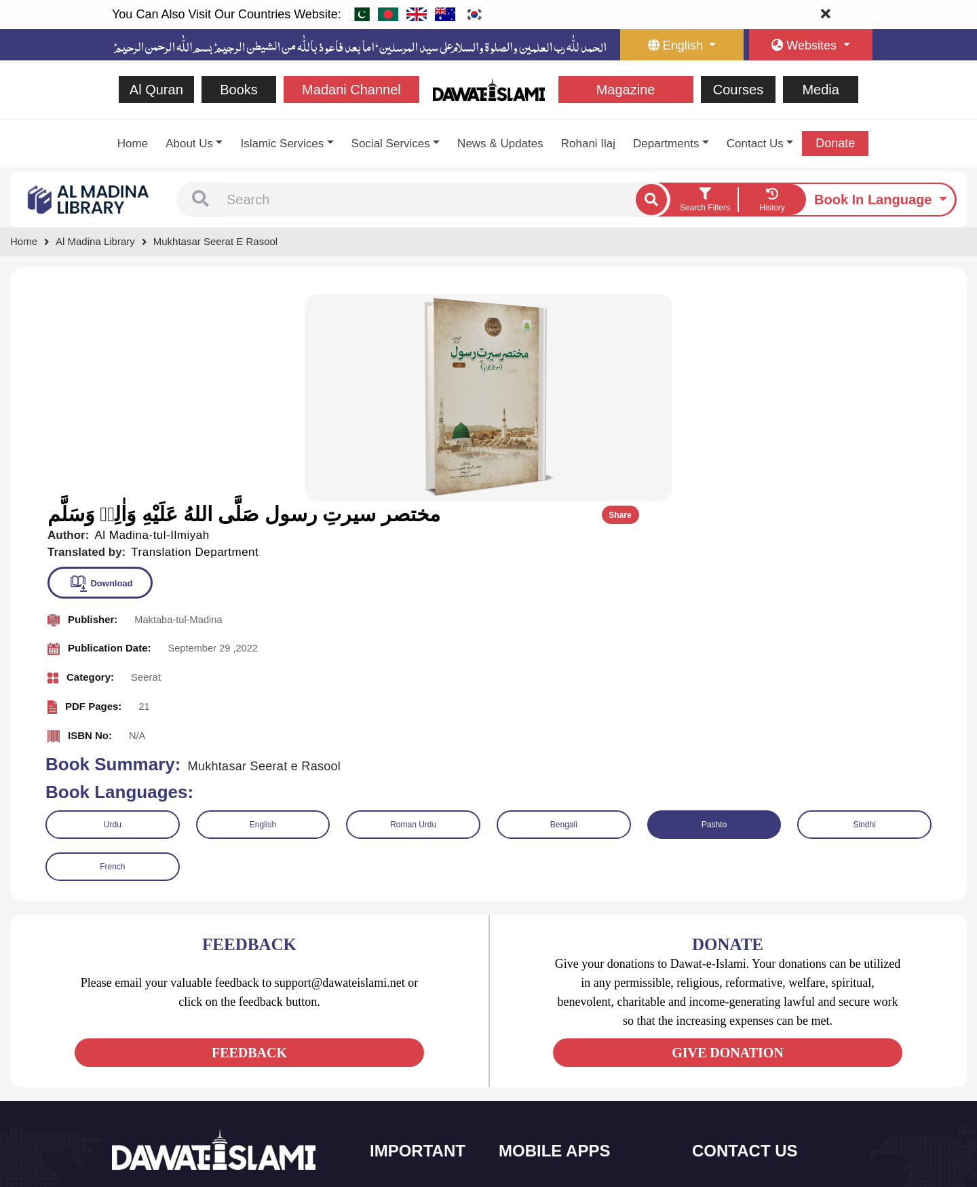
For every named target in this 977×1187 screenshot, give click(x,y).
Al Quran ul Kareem (554, 1015)
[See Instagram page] (198, 1051)
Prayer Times (542, 1043)
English (263, 615)
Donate (835, 143)
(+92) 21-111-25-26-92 (760, 1017)
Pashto (714, 615)
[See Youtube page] (173, 1051)
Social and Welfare (424, 986)
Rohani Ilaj (588, 143)
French (112, 657)
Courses (738, 89)
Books (239, 89)
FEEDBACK (249, 842)
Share (921, 307)
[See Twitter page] (149, 1051)
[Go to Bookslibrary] (88, 198)
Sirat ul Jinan (541, 986)
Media (820, 89)
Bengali (563, 615)
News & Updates (500, 143)
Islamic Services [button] (282, 143)
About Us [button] (189, 143)
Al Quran (156, 89)
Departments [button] (666, 143)
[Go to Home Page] (489, 88)
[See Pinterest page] (222, 1051)
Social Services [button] (390, 143)
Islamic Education (421, 1129)
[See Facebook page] (124, 1051)
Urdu (112, 615)
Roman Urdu (413, 615)
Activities (404, 1100)
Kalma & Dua (542, 1129)
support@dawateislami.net (768, 1046)
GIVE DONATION (728, 842)
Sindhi (864, 615)
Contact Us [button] (755, 143)
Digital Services (546, 1100)
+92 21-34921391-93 (757, 987)
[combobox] (428, 199)
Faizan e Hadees (549, 1072)
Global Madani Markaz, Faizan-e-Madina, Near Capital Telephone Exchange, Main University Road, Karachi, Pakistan (781, 1103)
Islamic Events (415, 1043)
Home (132, 143)
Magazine (625, 89)
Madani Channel (351, 89)
